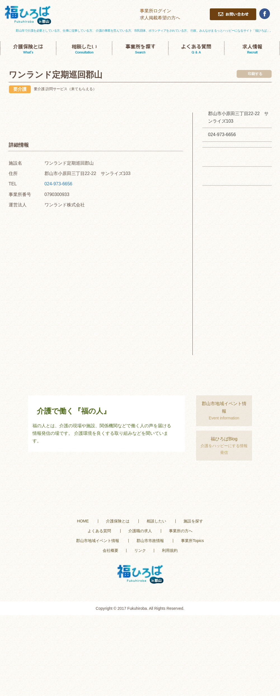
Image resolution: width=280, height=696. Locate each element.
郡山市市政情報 (150, 540)
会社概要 (110, 550)
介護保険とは (118, 521)
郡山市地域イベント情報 (97, 540)
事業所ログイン (155, 10)
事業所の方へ (180, 531)
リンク (140, 550)
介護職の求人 (140, 531)
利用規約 (170, 550)
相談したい (156, 521)
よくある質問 (99, 531)
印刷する (255, 74)
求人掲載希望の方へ (160, 17)
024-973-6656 (58, 183)
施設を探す (193, 521)
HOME (83, 521)
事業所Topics (192, 540)
